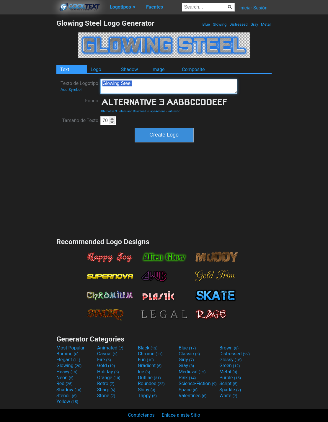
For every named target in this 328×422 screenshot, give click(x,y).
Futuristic (174, 111)
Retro (105, 383)
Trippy (147, 395)
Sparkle (230, 390)
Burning (67, 354)
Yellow (67, 401)
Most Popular (70, 348)
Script (228, 383)
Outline (149, 377)
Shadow (129, 69)
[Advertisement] (28, 107)
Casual (107, 354)
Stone (106, 395)
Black (148, 348)
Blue (206, 24)
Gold (106, 365)
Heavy (66, 372)
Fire (104, 359)
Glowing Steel (168, 86)
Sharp (106, 390)
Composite (193, 69)
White (228, 395)
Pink (187, 377)
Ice (144, 372)
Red (64, 383)
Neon (65, 377)
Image (158, 69)
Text (64, 69)
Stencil (66, 395)
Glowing (219, 24)
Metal (266, 24)
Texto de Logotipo (79, 86)
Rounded (151, 383)
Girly (186, 359)
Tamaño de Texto (80, 120)
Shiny (146, 390)
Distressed (239, 24)
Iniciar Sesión (253, 8)
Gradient (149, 365)
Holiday (108, 372)
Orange (108, 377)
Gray (254, 24)
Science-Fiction (198, 383)
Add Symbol (71, 89)
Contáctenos (141, 415)
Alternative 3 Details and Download (123, 111)
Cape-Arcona (157, 111)
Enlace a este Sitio (181, 415)
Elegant (68, 359)
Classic (189, 354)
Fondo (91, 101)
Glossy (230, 359)
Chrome (150, 354)
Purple (230, 377)
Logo (96, 69)
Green (229, 365)
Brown (229, 348)
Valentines (193, 395)
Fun (146, 359)
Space (188, 390)
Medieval (192, 372)
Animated (110, 348)
